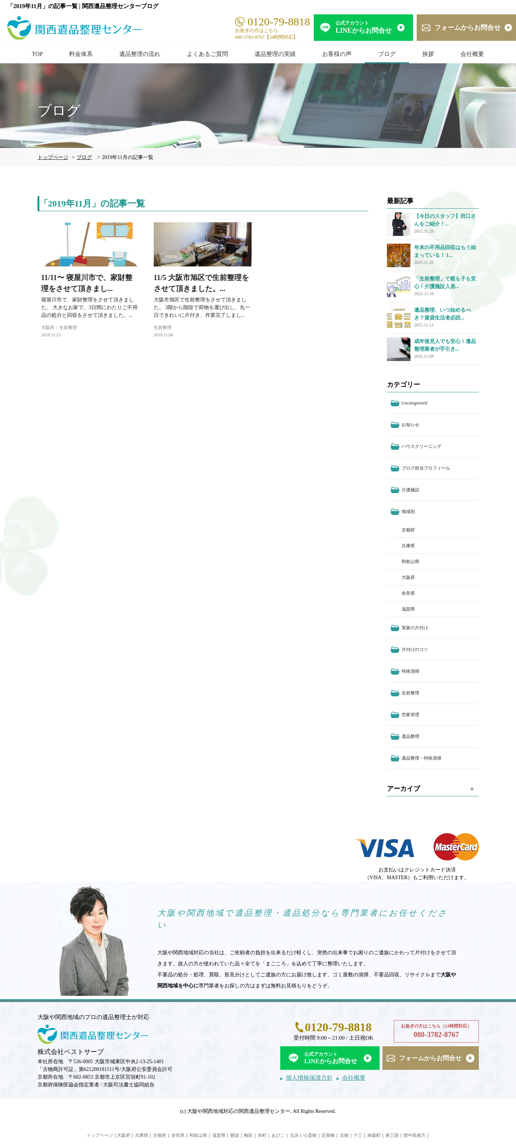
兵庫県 (408, 545)
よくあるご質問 (207, 54)
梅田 (248, 1135)
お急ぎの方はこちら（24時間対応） (436, 1031)
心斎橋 (310, 1135)
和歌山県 (410, 561)
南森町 (374, 1135)
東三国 (392, 1135)
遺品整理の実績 (275, 54)
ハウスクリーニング (421, 446)
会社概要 (472, 54)
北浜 (294, 1135)
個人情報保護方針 (309, 1078)
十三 (357, 1135)
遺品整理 (410, 736)
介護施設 (410, 489)
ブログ (387, 54)
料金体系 (81, 54)
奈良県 (408, 593)
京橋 (344, 1135)
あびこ (278, 1135)
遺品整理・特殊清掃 (421, 758)
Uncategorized (414, 403)
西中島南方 (414, 1135)
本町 (262, 1135)
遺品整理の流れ (139, 54)
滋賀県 (408, 609)
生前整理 (68, 327)
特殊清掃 (410, 671)
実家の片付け (415, 627)
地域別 (408, 511)
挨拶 (428, 54)
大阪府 (47, 327)
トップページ (53, 157)
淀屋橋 (328, 1135)
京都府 (408, 530)
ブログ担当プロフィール (426, 468)
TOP (37, 54)
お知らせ (410, 424)
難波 (234, 1135)
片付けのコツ (415, 649)
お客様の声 (337, 54)
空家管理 (410, 714)
